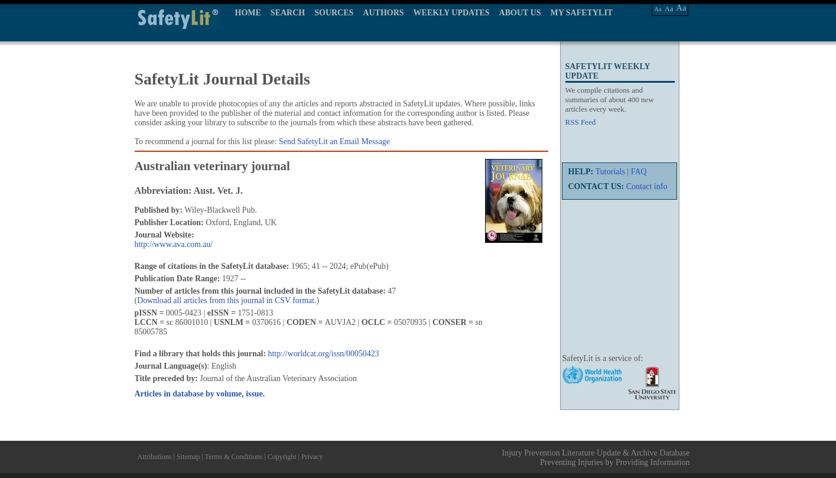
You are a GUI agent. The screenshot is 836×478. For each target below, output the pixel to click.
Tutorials (610, 171)
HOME (248, 12)
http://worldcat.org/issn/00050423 (323, 353)
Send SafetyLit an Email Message (334, 141)
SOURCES (333, 12)
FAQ (639, 171)
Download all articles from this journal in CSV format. (226, 300)
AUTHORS (383, 12)
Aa (658, 8)
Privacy (312, 457)
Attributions (155, 457)
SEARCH (288, 12)
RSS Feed (580, 122)
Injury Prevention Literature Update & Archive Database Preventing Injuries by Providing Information (596, 457)
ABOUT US (520, 12)
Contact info (647, 186)
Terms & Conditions (233, 457)
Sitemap (188, 457)
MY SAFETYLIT (582, 12)
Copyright (282, 457)
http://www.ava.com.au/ (174, 244)
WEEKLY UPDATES (452, 12)
